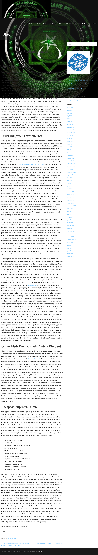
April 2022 (69, 152)
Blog (44, 23)
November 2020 (71, 200)
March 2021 (70, 189)
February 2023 (70, 124)
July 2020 (69, 211)
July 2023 (69, 110)
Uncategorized (11, 538)
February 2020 (70, 225)
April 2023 (69, 118)
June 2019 (69, 248)
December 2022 (71, 130)
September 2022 (71, 138)
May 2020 (69, 217)
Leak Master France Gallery (87, 23)
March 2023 (70, 121)
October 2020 (70, 203)
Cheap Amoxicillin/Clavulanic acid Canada (31, 164)
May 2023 (69, 116)
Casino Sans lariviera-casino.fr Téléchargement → (50, 543)
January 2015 (70, 256)
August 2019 (70, 242)
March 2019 (70, 253)
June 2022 (69, 147)
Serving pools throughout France (75, 100)
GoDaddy (39, 551)
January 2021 (70, 194)
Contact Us (52, 23)
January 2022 (70, 161)
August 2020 (70, 208)
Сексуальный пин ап (72, 86)
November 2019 (71, 234)
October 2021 (70, 169)
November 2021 (71, 166)
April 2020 (69, 220)
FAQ (59, 23)
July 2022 (69, 144)
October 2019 (70, 237)
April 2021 (69, 186)
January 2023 (70, 127)
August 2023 (70, 107)
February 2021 (70, 192)
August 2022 (70, 141)
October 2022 (70, 135)
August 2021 (70, 175)
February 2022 (70, 158)
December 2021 (71, 163)
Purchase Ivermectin (34, 359)
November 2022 (71, 132)
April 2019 (69, 251)
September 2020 (71, 206)
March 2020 (70, 223)
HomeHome (29, 23)
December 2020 (71, 197)
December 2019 (71, 231)
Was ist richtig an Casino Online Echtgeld (78, 88)
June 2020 (69, 214)
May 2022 (69, 149)
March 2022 (70, 155)
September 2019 (71, 239)
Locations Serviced (69, 23)
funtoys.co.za (32, 285)
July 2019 (69, 245)
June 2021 (69, 180)
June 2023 (69, 113)
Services (38, 23)
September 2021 (71, 172)
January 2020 (70, 228)
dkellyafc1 (39, 55)
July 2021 (69, 178)
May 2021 (69, 183)
